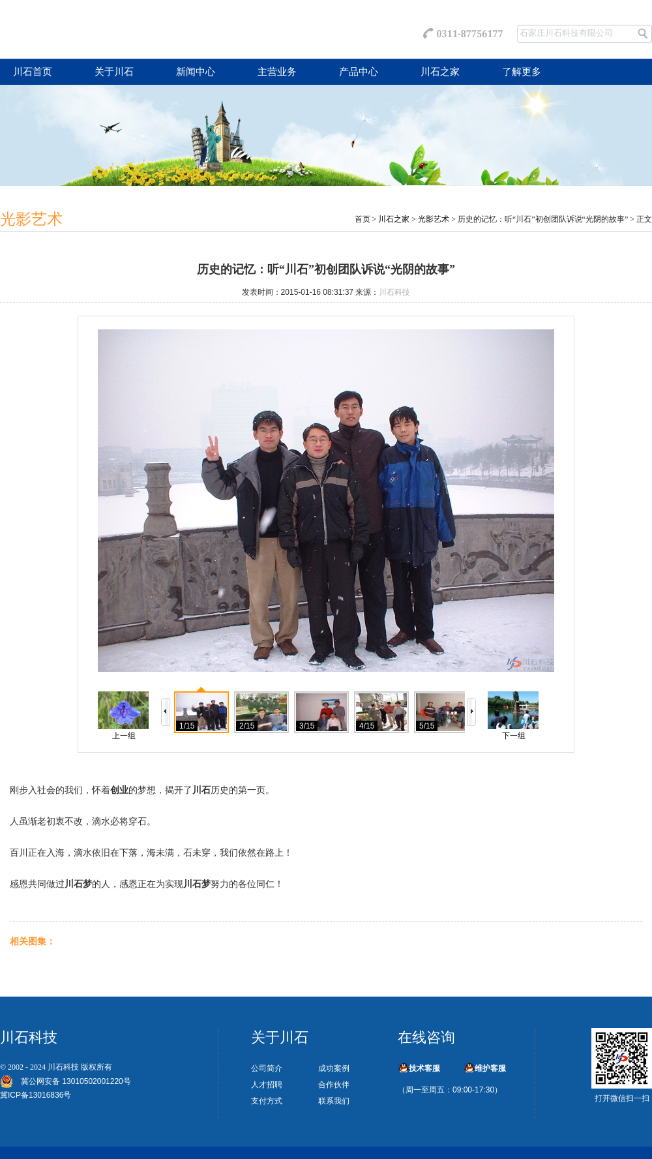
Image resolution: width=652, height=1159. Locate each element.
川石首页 (32, 72)
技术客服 (424, 1068)
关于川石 (114, 72)
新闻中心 (195, 72)
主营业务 (277, 72)
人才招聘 (266, 1084)
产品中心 (358, 72)
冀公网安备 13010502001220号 (72, 1081)
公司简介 (266, 1068)
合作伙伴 (333, 1084)
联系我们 (333, 1101)
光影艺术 (433, 219)
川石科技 (394, 292)
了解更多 (521, 72)
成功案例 (333, 1068)
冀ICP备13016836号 (35, 1095)
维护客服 (490, 1068)
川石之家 (440, 72)
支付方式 (266, 1101)
